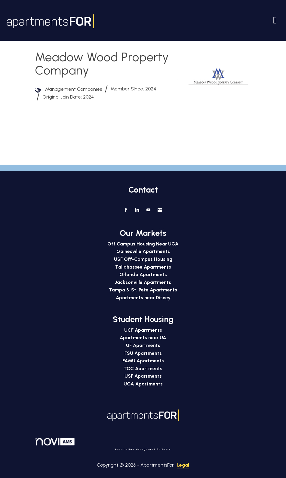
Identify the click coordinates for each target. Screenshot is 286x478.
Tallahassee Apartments (143, 267)
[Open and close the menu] (188, 20)
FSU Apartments (143, 353)
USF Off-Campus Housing (143, 259)
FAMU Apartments (143, 361)
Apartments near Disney (143, 297)
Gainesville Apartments (143, 251)
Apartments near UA (143, 337)
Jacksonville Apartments (143, 282)
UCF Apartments (143, 330)
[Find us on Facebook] (126, 210)
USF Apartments (143, 376)
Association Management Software (103, 444)
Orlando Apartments (143, 274)
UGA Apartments (143, 384)
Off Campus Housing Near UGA (143, 244)
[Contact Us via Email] (160, 210)
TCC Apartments (143, 368)
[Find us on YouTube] (148, 210)
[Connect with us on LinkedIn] (137, 210)
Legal (183, 465)
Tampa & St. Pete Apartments (143, 290)
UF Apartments (143, 345)
